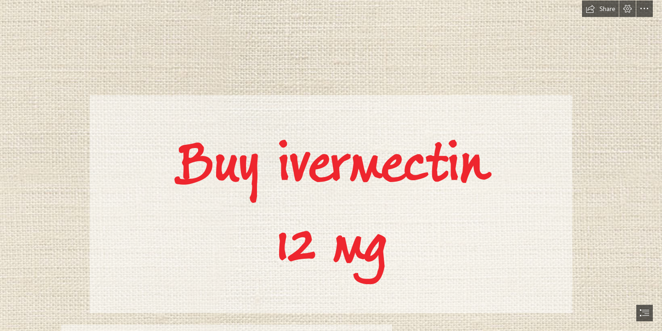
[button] (600, 8)
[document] (331, 165)
